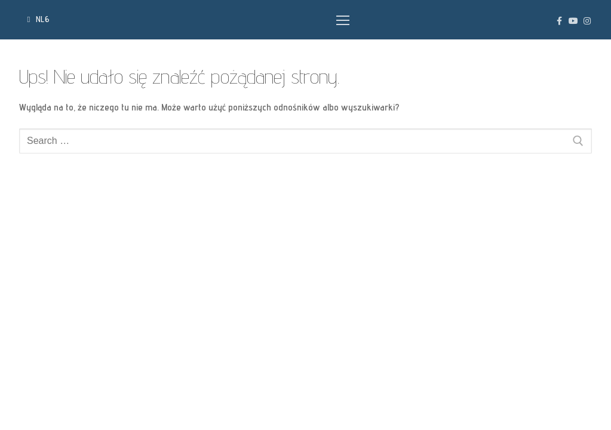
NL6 (38, 19)
